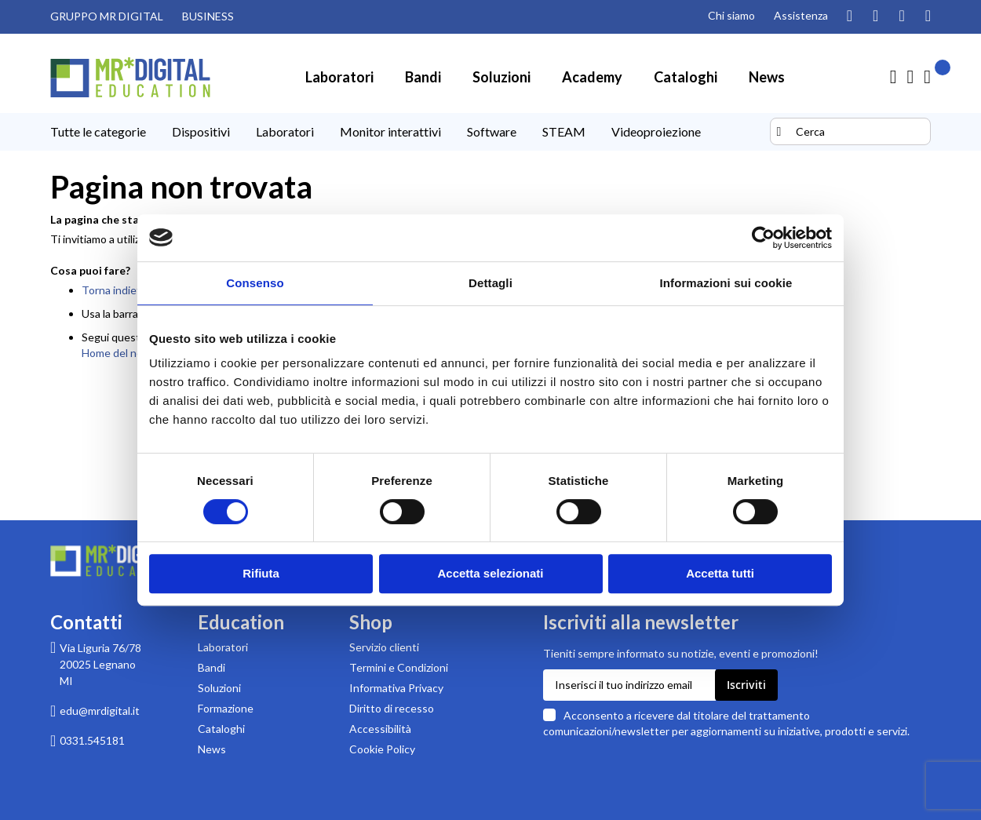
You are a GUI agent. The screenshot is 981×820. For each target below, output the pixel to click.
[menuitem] (339, 77)
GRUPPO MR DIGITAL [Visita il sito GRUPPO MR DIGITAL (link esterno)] (106, 16)
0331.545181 (92, 740)
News (212, 749)
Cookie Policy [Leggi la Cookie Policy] (382, 749)
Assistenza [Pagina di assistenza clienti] (801, 15)
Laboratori (223, 647)
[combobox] (850, 131)
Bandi (211, 667)
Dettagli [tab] (490, 283)
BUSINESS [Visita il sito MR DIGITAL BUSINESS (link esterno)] (208, 16)
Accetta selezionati (490, 573)
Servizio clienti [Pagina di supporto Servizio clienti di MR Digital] (384, 647)
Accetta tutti (720, 573)
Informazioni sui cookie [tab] (726, 283)
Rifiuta (261, 573)
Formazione (225, 708)
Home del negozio (125, 352)
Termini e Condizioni (398, 667)
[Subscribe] (746, 685)
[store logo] (130, 77)
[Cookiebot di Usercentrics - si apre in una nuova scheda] (763, 238)
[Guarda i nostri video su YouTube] (875, 16)
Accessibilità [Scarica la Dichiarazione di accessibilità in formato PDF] (380, 728)
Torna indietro (116, 290)
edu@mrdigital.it (100, 710)
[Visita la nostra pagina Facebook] (901, 16)
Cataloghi (221, 728)
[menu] (408, 132)
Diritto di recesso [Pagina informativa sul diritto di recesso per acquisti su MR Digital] (391, 708)
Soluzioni (219, 687)
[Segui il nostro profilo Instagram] (849, 16)
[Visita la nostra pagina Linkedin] (928, 16)
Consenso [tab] (254, 283)
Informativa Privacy (396, 687)
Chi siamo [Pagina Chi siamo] (731, 15)
